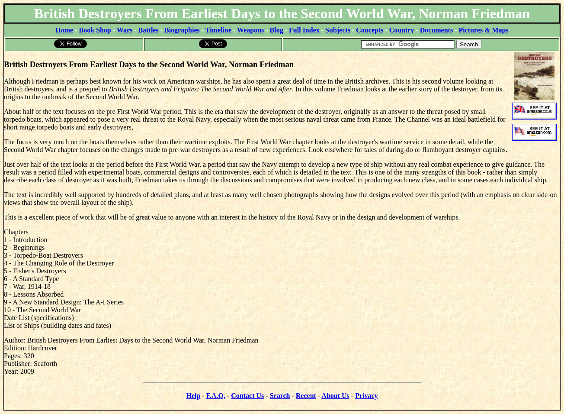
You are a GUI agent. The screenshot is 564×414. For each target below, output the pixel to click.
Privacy (366, 395)
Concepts (369, 30)
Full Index (305, 30)
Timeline (218, 30)
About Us (335, 395)
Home (64, 30)
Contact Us (247, 395)
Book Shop (95, 30)
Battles (148, 30)
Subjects (337, 30)
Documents (436, 30)
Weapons (250, 30)
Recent (306, 395)
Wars (124, 30)
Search (280, 395)
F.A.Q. (215, 395)
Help (193, 395)
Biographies (182, 30)
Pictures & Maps (484, 30)
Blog (276, 30)
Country (401, 30)
